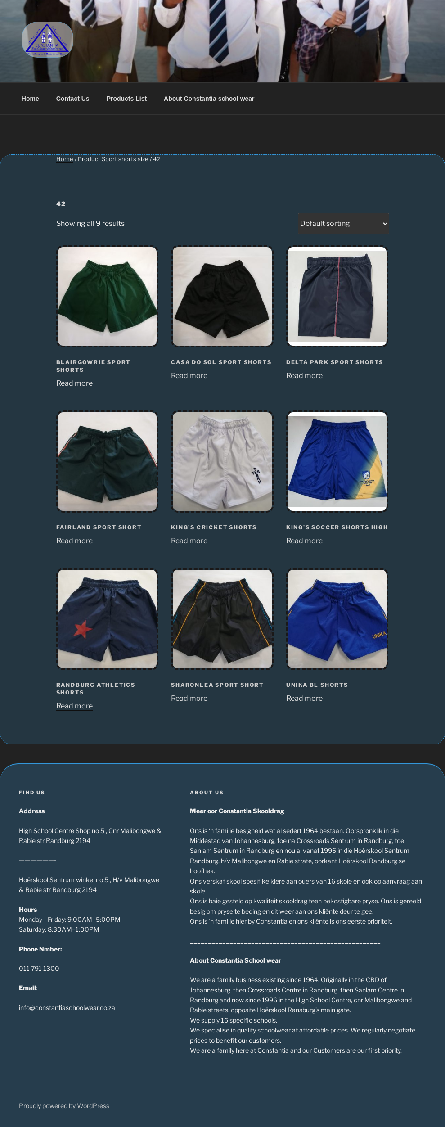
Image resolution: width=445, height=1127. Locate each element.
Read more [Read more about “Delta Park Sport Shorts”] (304, 375)
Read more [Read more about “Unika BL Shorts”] (304, 698)
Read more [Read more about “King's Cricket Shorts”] (189, 540)
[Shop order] (343, 223)
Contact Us (73, 98)
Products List (127, 98)
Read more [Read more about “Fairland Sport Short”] (74, 540)
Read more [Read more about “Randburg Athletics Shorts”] (74, 706)
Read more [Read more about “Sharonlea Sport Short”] (189, 698)
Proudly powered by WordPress (64, 1105)
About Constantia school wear (209, 98)
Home (30, 98)
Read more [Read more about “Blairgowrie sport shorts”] (74, 383)
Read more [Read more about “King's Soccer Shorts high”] (304, 540)
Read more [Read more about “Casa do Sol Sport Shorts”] (189, 375)
